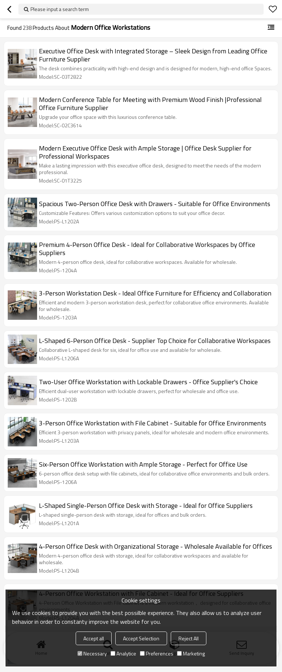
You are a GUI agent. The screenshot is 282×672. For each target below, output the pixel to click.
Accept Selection (141, 638)
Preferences (156, 653)
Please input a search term (59, 9)
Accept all (93, 638)
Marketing (191, 653)
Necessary (92, 653)
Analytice (123, 653)
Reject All (188, 638)
